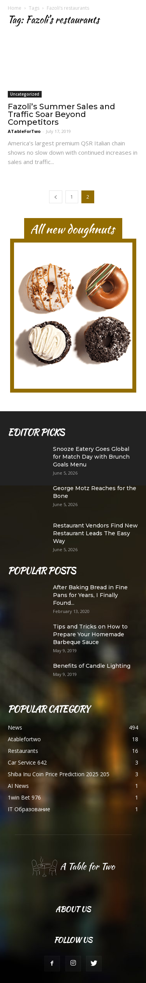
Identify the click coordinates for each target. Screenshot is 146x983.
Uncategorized (24, 94)
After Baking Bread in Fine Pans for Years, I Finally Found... (90, 595)
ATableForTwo (24, 131)
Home (14, 8)
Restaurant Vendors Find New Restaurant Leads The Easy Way (95, 533)
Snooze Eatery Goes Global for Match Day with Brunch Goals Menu (91, 456)
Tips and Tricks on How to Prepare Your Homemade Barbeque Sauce (90, 634)
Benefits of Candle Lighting (91, 665)
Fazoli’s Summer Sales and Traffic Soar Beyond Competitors (61, 114)
